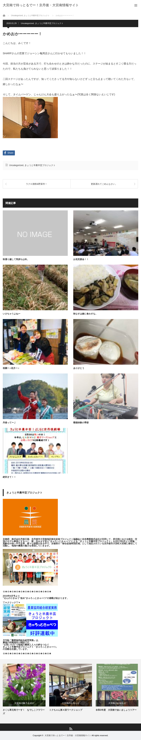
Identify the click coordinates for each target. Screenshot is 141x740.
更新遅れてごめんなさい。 (104, 184)
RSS (70, 728)
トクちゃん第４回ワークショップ (65, 710)
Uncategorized (27, 23)
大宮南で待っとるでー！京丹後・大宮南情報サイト (68, 735)
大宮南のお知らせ (70, 703)
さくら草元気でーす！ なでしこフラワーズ (24, 712)
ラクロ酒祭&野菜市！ (36, 184)
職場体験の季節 (81, 422)
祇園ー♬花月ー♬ (11, 368)
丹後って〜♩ (9, 422)
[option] (24, 689)
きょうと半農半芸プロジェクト (49, 23)
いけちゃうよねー (11, 313)
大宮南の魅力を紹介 (24, 703)
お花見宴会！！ (81, 259)
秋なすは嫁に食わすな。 (85, 313)
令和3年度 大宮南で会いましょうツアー (116, 710)
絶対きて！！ (9, 477)
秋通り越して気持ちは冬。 (16, 259)
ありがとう (78, 368)
